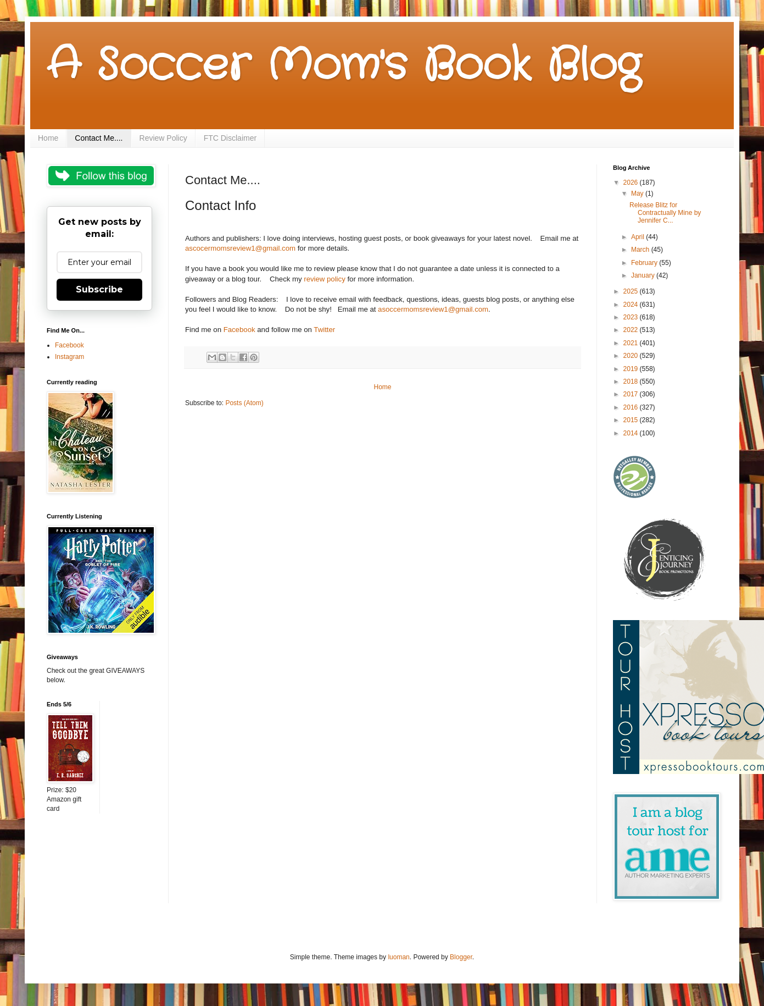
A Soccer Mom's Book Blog (343, 66)
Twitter (324, 329)
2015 (631, 420)
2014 (631, 433)
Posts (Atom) (244, 403)
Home (48, 138)
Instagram (69, 357)
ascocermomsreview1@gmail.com (240, 248)
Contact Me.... (98, 138)
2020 (631, 356)
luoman (398, 957)
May (638, 193)
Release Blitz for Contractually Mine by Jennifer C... (665, 213)
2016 (631, 407)
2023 (631, 317)
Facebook (239, 329)
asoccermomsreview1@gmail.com (433, 309)
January (643, 275)
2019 (631, 369)
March (641, 249)
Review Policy (163, 138)
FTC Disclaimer (230, 138)
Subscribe (99, 289)
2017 (631, 394)
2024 (631, 304)
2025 (631, 291)
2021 (631, 343)
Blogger (461, 957)
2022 (631, 330)
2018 (631, 381)
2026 (631, 182)
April (638, 237)
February (645, 263)
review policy (324, 279)
